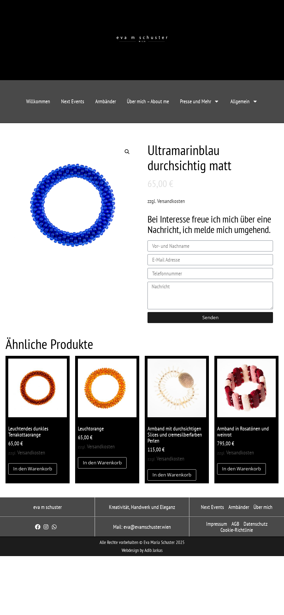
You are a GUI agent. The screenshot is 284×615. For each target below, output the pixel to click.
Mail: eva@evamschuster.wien (142, 526)
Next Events (72, 101)
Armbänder (105, 101)
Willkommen (38, 101)
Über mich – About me (148, 101)
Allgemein (244, 101)
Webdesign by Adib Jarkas (142, 550)
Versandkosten (171, 201)
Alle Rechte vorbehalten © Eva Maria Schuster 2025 (142, 542)
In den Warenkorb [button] (32, 468)
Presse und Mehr (199, 101)
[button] (127, 152)
